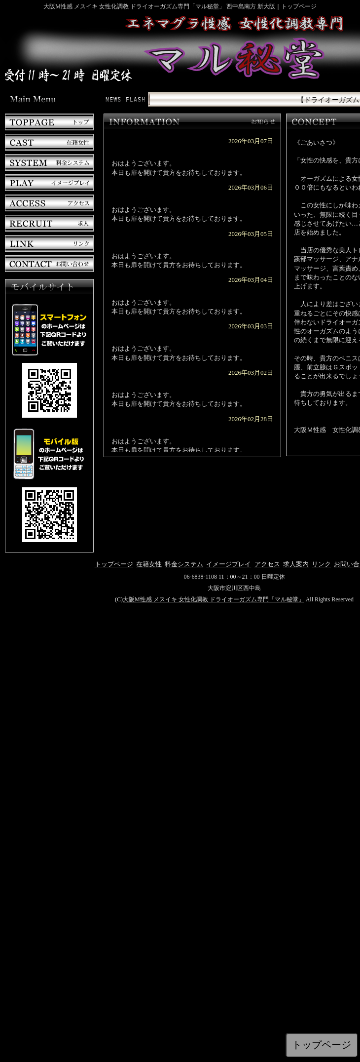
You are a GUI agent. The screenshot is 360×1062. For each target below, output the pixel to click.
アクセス (267, 564)
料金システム (184, 564)
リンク (321, 564)
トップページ (114, 564)
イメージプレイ (228, 564)
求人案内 (296, 564)
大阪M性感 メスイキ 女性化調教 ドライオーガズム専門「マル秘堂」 (213, 599)
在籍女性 (149, 564)
